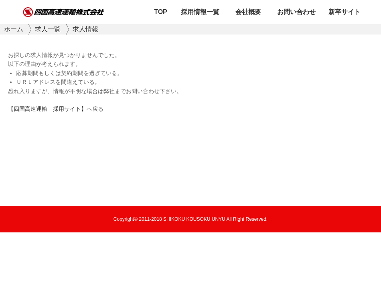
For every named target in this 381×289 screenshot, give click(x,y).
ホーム (13, 29)
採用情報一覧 (200, 11)
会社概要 (248, 11)
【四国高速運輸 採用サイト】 (47, 109)
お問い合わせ (296, 11)
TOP (160, 11)
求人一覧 (48, 29)
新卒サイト (344, 11)
